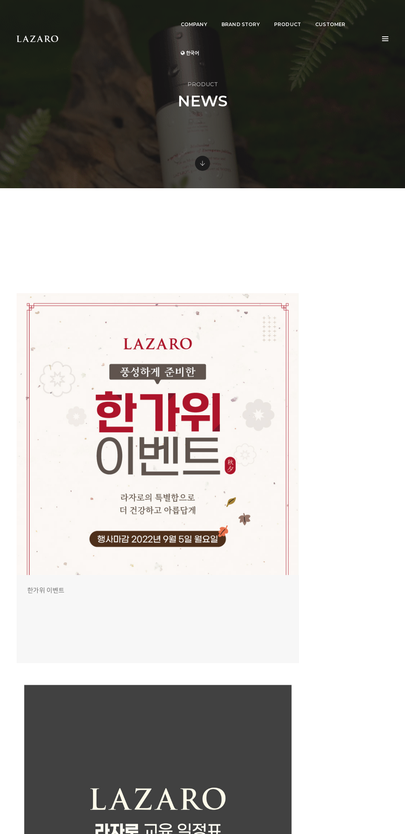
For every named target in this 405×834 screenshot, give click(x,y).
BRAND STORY (230, 14)
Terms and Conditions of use (318, 810)
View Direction (238, 762)
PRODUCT (277, 14)
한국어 (359, 14)
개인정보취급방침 (371, 810)
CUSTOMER (320, 14)
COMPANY (183, 14)
